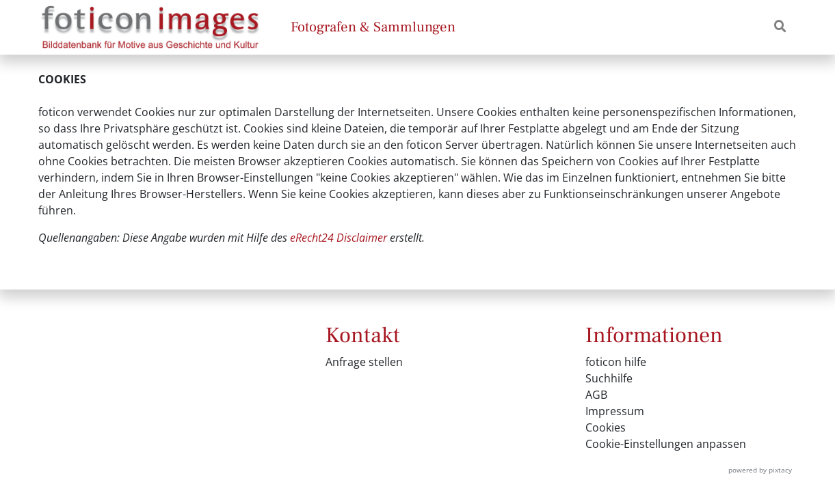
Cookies (605, 427)
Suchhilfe (609, 378)
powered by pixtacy (760, 470)
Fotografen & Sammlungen (373, 27)
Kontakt (363, 335)
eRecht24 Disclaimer (338, 237)
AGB (596, 394)
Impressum (614, 411)
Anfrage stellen (364, 361)
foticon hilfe (615, 361)
